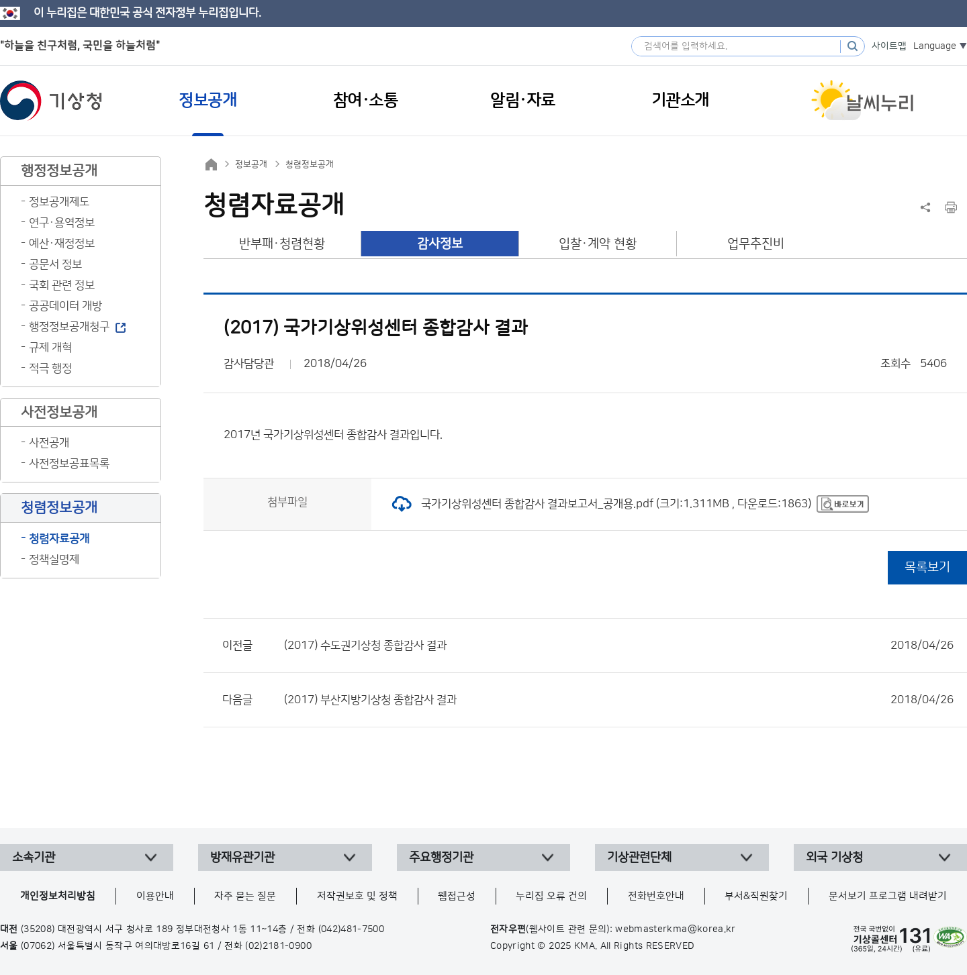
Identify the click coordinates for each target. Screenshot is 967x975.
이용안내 (155, 896)
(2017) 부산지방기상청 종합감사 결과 (619, 700)
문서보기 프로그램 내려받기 (888, 896)
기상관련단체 (639, 857)
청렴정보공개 (309, 164)
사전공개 (49, 443)
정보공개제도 (59, 202)
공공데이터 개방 (65, 306)
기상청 (51, 101)
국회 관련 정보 (62, 285)
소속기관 (33, 857)
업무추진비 (755, 244)
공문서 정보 (55, 264)
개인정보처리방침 (57, 896)
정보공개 (251, 164)
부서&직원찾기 (756, 896)
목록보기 (927, 567)
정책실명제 (54, 560)
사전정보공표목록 (69, 464)
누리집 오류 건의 (551, 896)
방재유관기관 (242, 857)
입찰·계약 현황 (598, 244)
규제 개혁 (50, 348)
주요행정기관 (441, 857)
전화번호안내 (656, 896)
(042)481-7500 (351, 929)
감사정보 (440, 244)
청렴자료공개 (59, 539)
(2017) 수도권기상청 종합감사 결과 (619, 645)
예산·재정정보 (62, 244)
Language (934, 46)
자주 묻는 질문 (245, 896)
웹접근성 (456, 896)
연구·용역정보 (62, 223)
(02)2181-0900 (278, 946)
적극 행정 (50, 368)
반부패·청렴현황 (282, 244)
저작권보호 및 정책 (357, 896)
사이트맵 (889, 46)
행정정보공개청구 (69, 327)
